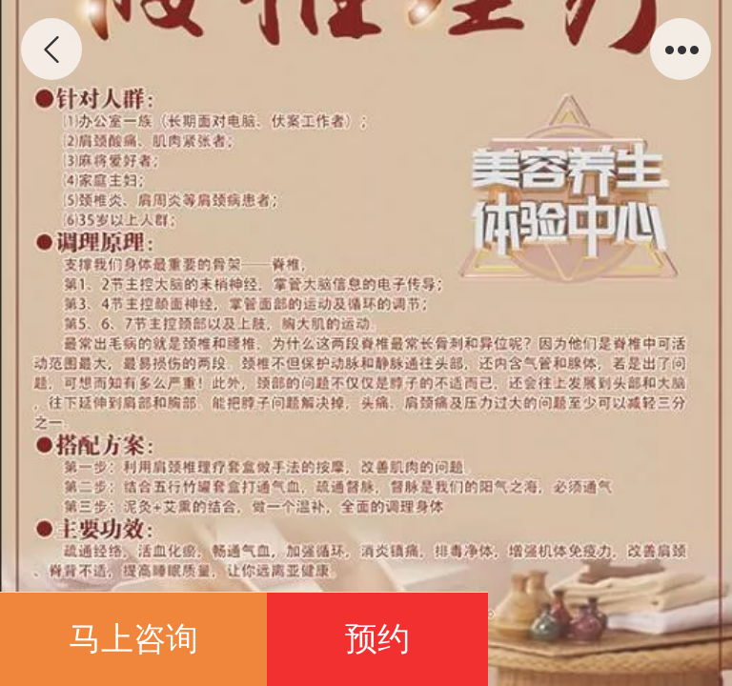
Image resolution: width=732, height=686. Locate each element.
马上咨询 (133, 638)
